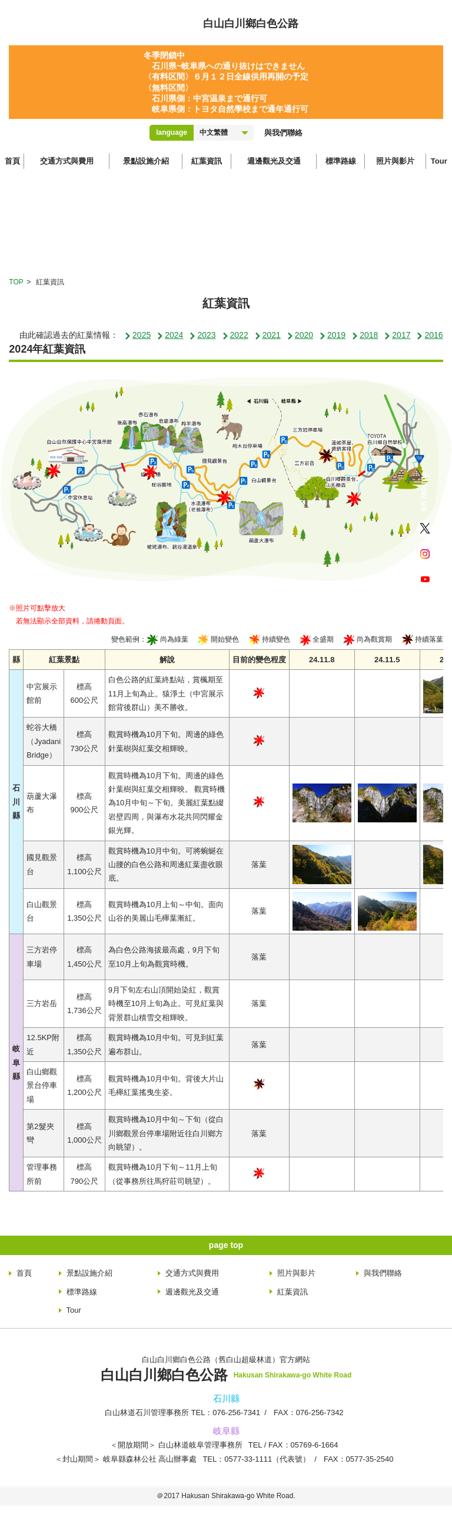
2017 (397, 335)
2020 (300, 335)
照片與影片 (395, 161)
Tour (439, 161)
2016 (429, 335)
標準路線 (340, 161)
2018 (364, 335)
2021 (267, 335)
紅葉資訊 (206, 161)
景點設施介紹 (146, 161)
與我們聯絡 (283, 132)
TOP (16, 282)
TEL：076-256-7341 (226, 1412)
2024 (170, 335)
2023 (202, 335)
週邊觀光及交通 (274, 161)
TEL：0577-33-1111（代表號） (256, 1459)
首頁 (12, 161)
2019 (332, 335)
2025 (137, 335)
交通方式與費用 (67, 161)
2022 (235, 335)
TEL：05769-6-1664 (293, 1444)
